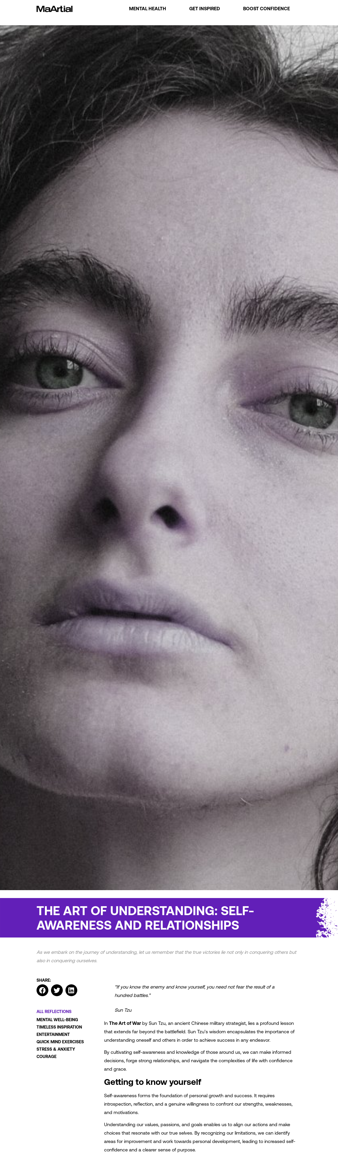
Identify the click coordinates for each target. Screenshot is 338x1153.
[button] (42, 990)
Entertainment (53, 1034)
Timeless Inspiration (59, 1027)
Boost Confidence (266, 8)
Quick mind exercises (60, 1041)
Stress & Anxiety (56, 1049)
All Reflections (54, 1011)
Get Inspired (204, 8)
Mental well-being (57, 1019)
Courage (47, 1056)
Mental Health (147, 8)
